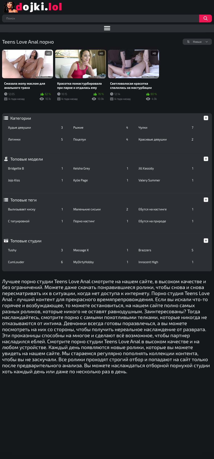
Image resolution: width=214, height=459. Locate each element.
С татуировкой (35, 221)
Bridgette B (35, 168)
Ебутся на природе (166, 221)
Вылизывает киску (35, 209)
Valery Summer (166, 180)
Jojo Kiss (35, 180)
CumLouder (35, 262)
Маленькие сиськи (100, 209)
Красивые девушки (166, 139)
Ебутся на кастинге (166, 209)
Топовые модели (26, 158)
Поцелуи (100, 139)
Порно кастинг (100, 221)
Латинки (35, 139)
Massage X (100, 250)
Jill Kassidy (166, 168)
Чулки (166, 127)
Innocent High (166, 262)
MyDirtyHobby (100, 262)
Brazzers (166, 250)
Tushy (35, 250)
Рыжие (100, 127)
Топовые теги (23, 199)
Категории (20, 118)
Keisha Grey (100, 168)
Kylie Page (100, 180)
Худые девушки (35, 127)
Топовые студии (25, 240)
